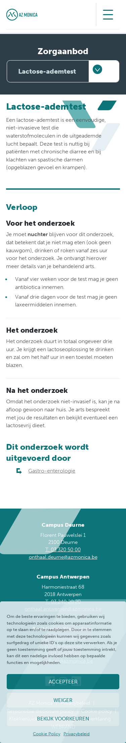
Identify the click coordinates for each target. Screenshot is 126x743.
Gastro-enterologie (51, 471)
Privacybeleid (77, 733)
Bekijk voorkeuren (63, 719)
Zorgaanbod (63, 51)
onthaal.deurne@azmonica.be (63, 557)
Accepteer (63, 682)
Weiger (63, 700)
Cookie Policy (46, 733)
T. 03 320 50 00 (63, 550)
